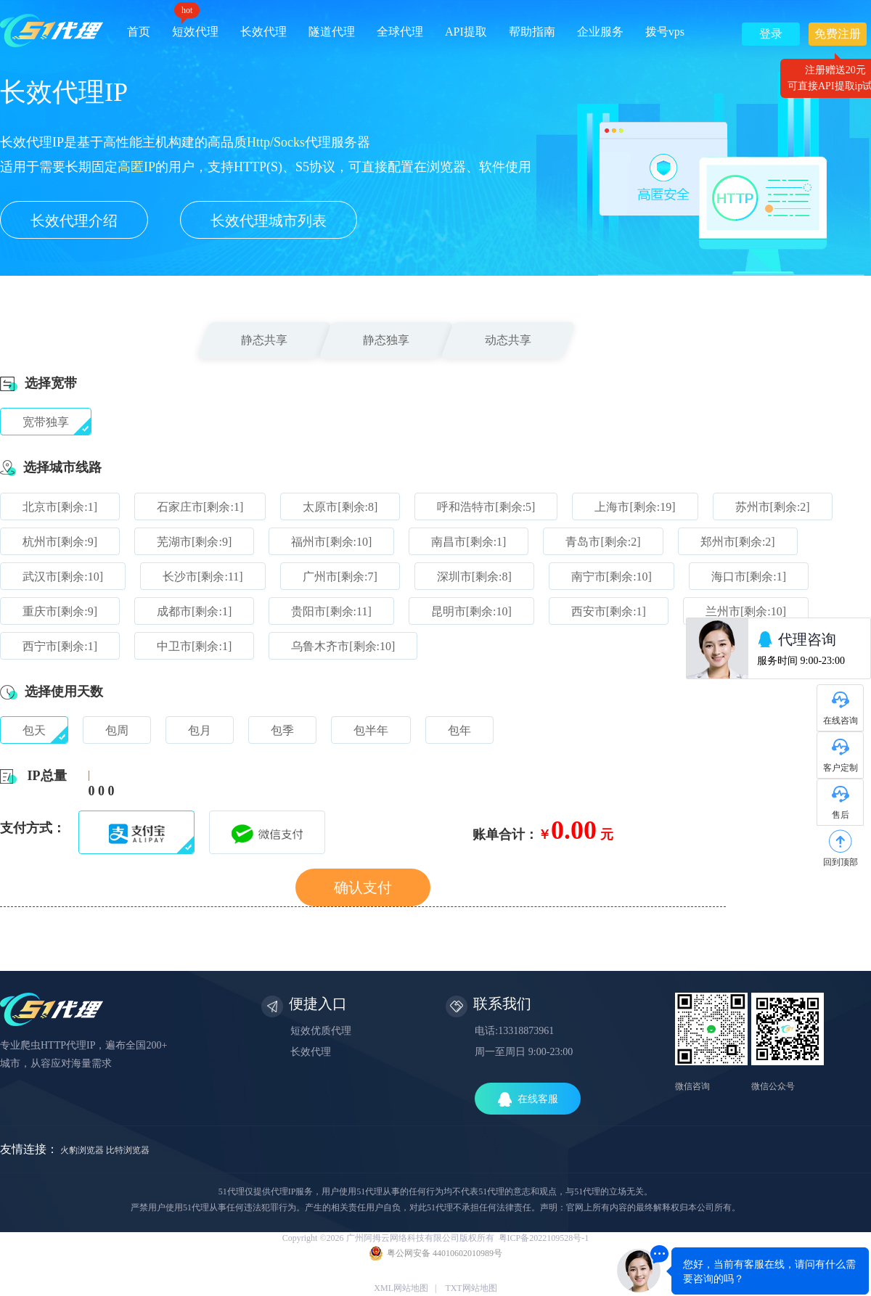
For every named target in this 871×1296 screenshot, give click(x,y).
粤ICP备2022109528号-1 (544, 1238)
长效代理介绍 (74, 221)
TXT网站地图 (470, 1288)
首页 (138, 31)
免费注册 (838, 37)
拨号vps (664, 31)
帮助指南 (532, 31)
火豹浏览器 (82, 1150)
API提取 (466, 31)
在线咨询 (840, 720)
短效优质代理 (320, 1030)
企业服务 (600, 31)
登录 (770, 34)
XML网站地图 (401, 1288)
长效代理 (263, 31)
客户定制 (840, 768)
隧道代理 (331, 31)
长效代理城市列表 (268, 221)
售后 (840, 815)
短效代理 (195, 26)
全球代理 (400, 31)
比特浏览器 (128, 1150)
